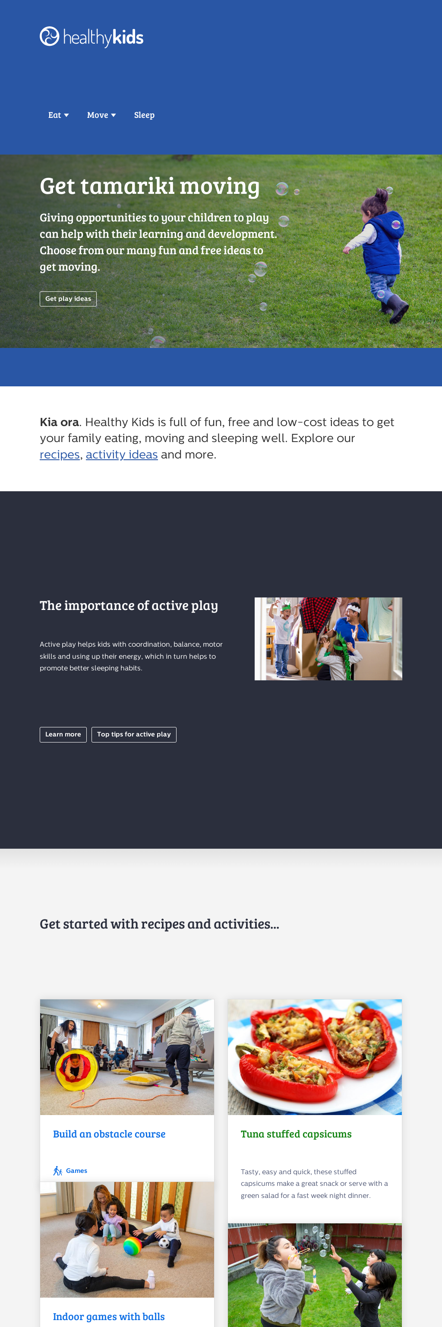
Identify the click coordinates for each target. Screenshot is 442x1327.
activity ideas (122, 454)
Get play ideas (68, 299)
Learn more (63, 734)
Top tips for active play (134, 734)
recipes (60, 454)
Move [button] (97, 114)
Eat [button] (54, 114)
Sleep (144, 114)
